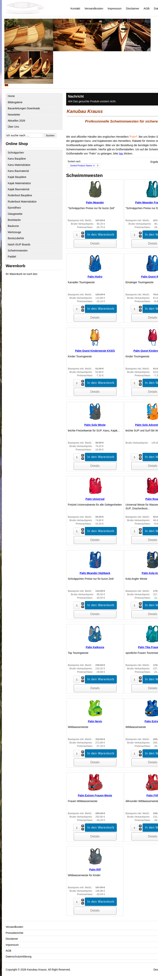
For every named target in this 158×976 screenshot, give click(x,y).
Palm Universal (94, 498)
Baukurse (13, 225)
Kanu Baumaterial (18, 170)
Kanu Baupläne (17, 158)
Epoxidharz (14, 207)
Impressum (115, 8)
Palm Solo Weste (95, 424)
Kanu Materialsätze (19, 164)
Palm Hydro (95, 276)
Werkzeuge (14, 232)
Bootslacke (14, 219)
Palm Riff (95, 869)
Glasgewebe (15, 213)
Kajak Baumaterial (18, 189)
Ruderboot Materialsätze (22, 201)
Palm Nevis (95, 721)
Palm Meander (95, 202)
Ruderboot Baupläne (20, 195)
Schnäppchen (16, 152)
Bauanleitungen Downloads (24, 108)
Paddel (12, 256)
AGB (146, 8)
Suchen (50, 135)
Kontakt (75, 8)
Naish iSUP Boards (19, 244)
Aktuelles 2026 (16, 120)
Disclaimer (132, 8)
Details (95, 243)
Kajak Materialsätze (19, 183)
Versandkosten (93, 8)
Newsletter (14, 114)
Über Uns (13, 126)
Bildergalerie (15, 102)
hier (121, 153)
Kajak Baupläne (17, 176)
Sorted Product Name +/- (82, 165)
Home (11, 96)
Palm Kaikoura (95, 647)
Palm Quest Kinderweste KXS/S (95, 350)
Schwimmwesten (18, 250)
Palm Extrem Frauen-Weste (95, 795)
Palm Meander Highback (95, 573)
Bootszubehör (16, 238)
